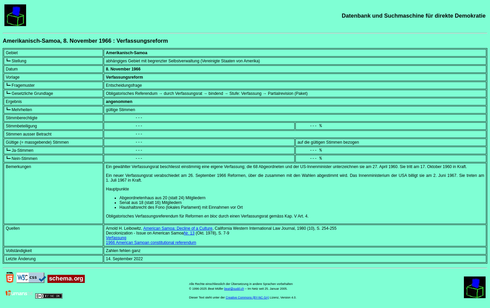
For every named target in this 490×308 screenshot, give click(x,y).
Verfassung (116, 237)
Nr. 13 (189, 233)
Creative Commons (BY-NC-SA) (247, 297)
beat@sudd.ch (234, 288)
